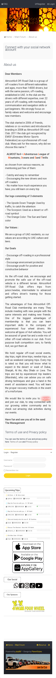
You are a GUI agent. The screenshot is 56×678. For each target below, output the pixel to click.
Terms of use (16, 442)
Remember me (12, 470)
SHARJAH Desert (28, 627)
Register (14, 452)
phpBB (18, 652)
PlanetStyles (37, 652)
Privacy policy (32, 442)
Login (6, 452)
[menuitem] (4, 4)
